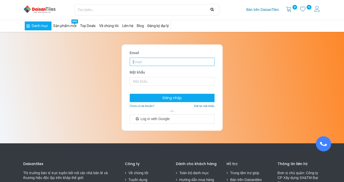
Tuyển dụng (137, 180)
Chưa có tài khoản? (142, 105)
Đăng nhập (172, 97)
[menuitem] (262, 9)
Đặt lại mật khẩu (204, 105)
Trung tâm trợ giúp (244, 173)
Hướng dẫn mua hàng (196, 180)
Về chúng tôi (138, 173)
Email (134, 53)
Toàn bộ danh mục (194, 173)
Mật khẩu (137, 72)
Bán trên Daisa (242, 180)
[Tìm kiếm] (212, 10)
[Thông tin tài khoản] (317, 10)
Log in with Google (152, 119)
